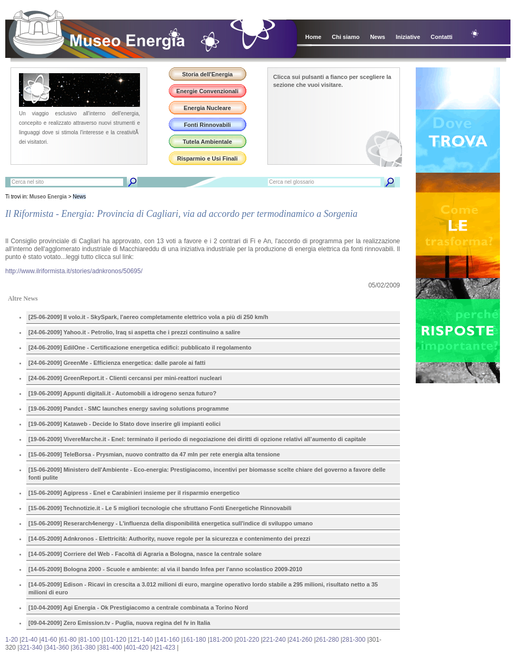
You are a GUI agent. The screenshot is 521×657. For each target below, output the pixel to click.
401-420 (136, 647)
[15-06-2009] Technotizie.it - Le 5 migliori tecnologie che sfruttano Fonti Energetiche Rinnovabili (160, 508)
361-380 (83, 647)
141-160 (167, 639)
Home (313, 37)
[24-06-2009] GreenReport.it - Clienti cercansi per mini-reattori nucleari (125, 378)
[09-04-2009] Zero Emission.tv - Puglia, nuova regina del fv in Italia (119, 623)
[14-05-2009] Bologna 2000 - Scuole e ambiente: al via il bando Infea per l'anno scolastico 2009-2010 (165, 569)
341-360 (57, 647)
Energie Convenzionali (207, 91)
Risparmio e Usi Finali (207, 158)
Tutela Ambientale (207, 141)
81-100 (89, 639)
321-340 (30, 647)
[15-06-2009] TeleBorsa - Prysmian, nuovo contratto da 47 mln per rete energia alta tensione (154, 454)
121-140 (141, 639)
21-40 (29, 639)
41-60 (49, 639)
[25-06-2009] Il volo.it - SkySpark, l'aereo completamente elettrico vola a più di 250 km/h (148, 317)
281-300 (353, 639)
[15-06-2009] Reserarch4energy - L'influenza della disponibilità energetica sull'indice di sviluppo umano (170, 523)
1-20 (11, 639)
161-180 (194, 639)
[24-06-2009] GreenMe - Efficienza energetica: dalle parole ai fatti (116, 363)
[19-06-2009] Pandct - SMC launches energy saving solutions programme (128, 408)
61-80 (69, 639)
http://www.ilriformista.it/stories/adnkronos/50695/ (74, 271)
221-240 (274, 639)
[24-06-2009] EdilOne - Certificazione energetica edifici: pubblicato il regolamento (140, 347)
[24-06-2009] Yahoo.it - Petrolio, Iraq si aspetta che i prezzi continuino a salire (134, 332)
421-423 (163, 647)
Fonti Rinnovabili (207, 125)
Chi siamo (346, 37)
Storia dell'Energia (207, 74)
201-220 (247, 639)
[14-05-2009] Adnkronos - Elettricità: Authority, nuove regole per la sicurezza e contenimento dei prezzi (169, 538)
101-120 (114, 639)
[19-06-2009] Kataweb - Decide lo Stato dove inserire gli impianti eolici (124, 424)
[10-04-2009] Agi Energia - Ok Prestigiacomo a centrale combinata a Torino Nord (138, 607)
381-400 (110, 647)
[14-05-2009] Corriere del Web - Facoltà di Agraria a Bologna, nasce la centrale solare (145, 554)
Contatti (441, 37)
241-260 (300, 639)
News (377, 37)
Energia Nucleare (207, 108)
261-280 (327, 639)
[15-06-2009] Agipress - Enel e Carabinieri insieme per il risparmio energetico (133, 493)
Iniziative (408, 37)
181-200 (221, 639)
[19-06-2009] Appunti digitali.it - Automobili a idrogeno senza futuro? (122, 393)
